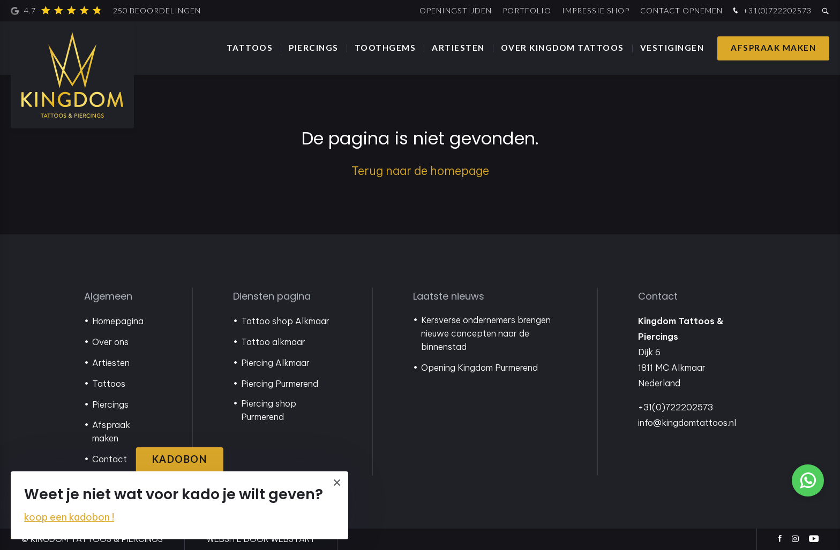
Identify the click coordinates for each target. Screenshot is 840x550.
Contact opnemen (681, 10)
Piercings (314, 47)
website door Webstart (261, 539)
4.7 (106, 10)
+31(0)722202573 (771, 11)
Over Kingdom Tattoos (562, 47)
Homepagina (118, 321)
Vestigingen (672, 47)
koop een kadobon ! (69, 517)
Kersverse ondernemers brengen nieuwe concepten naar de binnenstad (486, 333)
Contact (109, 459)
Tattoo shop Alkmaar (285, 321)
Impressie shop (595, 10)
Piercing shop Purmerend (268, 410)
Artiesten (458, 47)
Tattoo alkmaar (273, 342)
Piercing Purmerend (279, 383)
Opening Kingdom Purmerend (479, 367)
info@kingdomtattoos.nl (687, 422)
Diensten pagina (272, 296)
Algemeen (108, 296)
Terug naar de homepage (420, 170)
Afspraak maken (773, 47)
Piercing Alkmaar (275, 362)
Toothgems (385, 47)
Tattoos (250, 47)
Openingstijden (455, 10)
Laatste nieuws (448, 296)
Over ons (110, 342)
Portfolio (526, 10)
